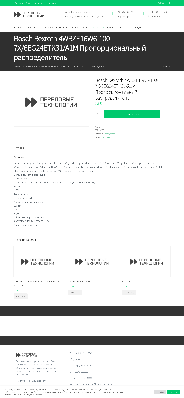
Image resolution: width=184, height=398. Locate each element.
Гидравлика (105, 137)
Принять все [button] (174, 392)
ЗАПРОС (161, 3)
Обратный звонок (154, 16)
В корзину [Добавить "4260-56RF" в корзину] (129, 292)
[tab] (21, 148)
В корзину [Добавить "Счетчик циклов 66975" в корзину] (75, 292)
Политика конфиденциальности (31, 381)
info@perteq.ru (123, 16)
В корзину (132, 114)
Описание (20, 148)
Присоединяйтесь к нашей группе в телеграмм (36, 3)
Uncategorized (109, 134)
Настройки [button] (160, 392)
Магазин (18, 67)
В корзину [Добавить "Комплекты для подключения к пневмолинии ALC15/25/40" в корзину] (20, 296)
